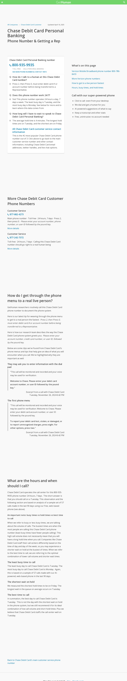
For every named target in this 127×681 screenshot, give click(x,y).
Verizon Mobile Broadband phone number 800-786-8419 (96, 73)
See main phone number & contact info (29, 72)
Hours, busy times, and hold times (87, 87)
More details (13, 228)
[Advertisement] (35, 174)
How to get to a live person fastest (88, 83)
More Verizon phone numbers (86, 78)
